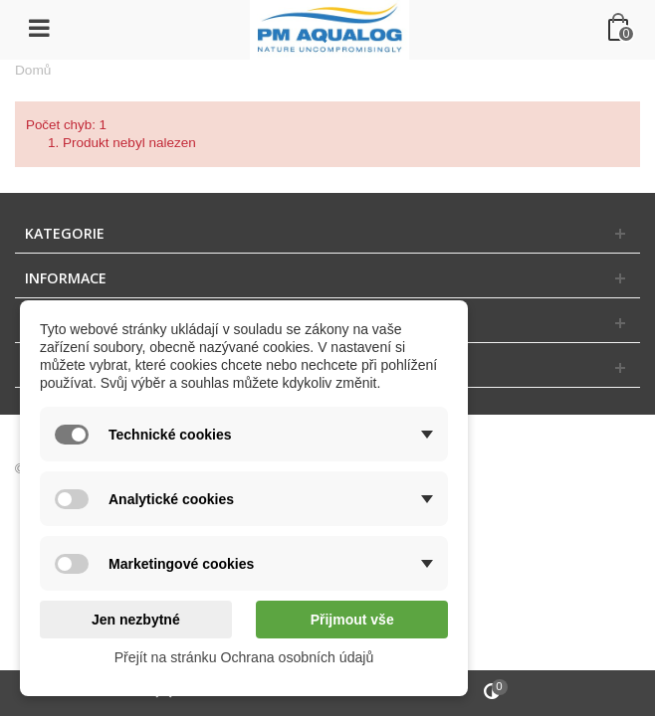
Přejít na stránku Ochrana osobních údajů (244, 657)
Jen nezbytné (136, 619)
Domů (33, 70)
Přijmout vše (352, 619)
